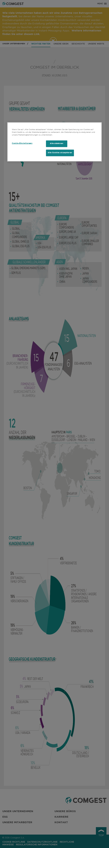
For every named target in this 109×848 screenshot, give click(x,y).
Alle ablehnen (56, 143)
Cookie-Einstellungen (22, 143)
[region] (54, 142)
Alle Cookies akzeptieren (60, 152)
